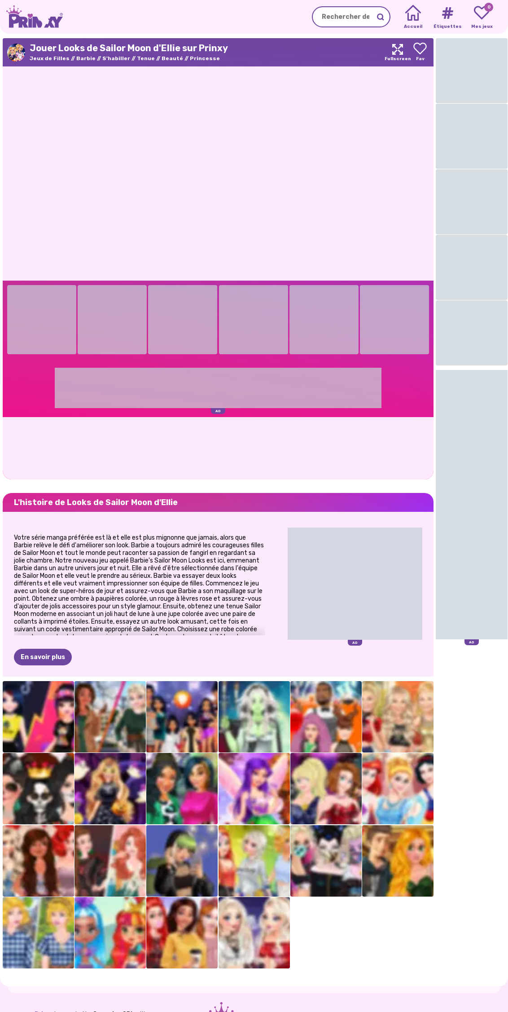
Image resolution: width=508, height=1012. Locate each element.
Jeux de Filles (50, 58)
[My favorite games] (481, 17)
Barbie (86, 58)
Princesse (205, 58)
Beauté (172, 58)
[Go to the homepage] (31, 17)
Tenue (146, 58)
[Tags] (447, 17)
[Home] (413, 17)
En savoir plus (43, 657)
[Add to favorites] (420, 52)
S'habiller (116, 58)
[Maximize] (397, 52)
